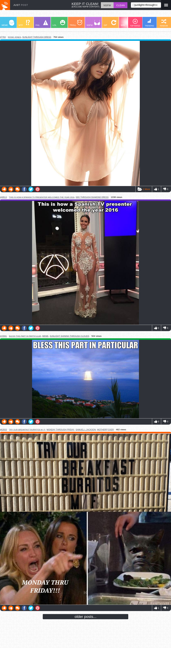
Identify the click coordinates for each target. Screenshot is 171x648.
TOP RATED (135, 23)
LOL (59, 23)
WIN (127, 23)
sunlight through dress (36, 37)
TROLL (76, 23)
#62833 (3, 429)
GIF (110, 23)
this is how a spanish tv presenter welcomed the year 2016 (41, 197)
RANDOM (164, 23)
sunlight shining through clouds (69, 336)
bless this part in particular (25, 336)
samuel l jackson (85, 429)
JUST (20, 5)
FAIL (42, 23)
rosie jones (14, 37)
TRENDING (149, 23)
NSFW (93, 23)
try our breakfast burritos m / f (27, 429)
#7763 (3, 37)
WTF (24, 23)
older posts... (86, 616)
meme (45, 336)
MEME (8, 23)
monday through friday (60, 429)
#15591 (3, 336)
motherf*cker (105, 429)
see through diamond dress (92, 197)
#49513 (3, 197)
